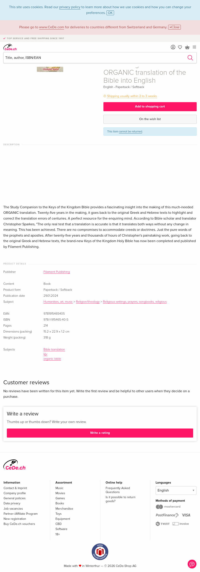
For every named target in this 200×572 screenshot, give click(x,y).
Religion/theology (88, 301)
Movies (60, 493)
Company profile (15, 493)
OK (110, 13)
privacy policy (69, 7)
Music (59, 488)
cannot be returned (130, 131)
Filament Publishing (57, 272)
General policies (15, 498)
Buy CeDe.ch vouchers (19, 524)
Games (60, 498)
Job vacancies (13, 509)
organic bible (52, 358)
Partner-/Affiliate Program (21, 514)
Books (59, 503)
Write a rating (100, 433)
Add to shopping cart (150, 106)
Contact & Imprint (15, 488)
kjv (45, 354)
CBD (58, 524)
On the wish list (150, 119)
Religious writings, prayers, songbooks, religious (135, 301)
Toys (58, 514)
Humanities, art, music (58, 301)
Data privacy (12, 503)
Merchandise (64, 509)
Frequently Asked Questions (118, 490)
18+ (57, 534)
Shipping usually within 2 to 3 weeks (132, 96)
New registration (15, 519)
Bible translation (54, 349)
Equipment (62, 519)
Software (61, 529)
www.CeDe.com (51, 27)
